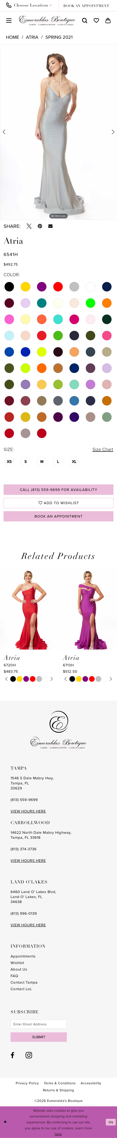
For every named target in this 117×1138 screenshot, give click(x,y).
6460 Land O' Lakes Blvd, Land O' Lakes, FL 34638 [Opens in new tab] (33, 897)
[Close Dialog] (5, 1122)
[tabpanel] (58, 132)
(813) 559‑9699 (24, 799)
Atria (32, 37)
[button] (9, 20)
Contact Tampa (24, 982)
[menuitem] (30, 5)
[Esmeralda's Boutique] (47, 20)
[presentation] (29, 608)
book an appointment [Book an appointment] (86, 6)
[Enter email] (39, 1024)
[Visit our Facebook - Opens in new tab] (12, 1055)
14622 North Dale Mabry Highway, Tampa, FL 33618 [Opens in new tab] (41, 835)
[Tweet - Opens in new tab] (29, 226)
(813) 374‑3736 (24, 849)
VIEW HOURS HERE (28, 811)
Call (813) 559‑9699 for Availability (58, 490)
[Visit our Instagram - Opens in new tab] (29, 1055)
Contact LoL (21, 989)
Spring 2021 (59, 37)
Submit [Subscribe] (38, 1037)
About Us (19, 969)
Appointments (23, 956)
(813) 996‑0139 (24, 913)
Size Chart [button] (102, 449)
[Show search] (85, 20)
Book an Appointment (58, 516)
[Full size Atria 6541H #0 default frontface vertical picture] (58, 132)
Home (12, 37)
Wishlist (17, 963)
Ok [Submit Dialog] (111, 1122)
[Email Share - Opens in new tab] (50, 226)
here (58, 1133)
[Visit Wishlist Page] (96, 20)
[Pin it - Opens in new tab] (40, 226)
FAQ (14, 976)
